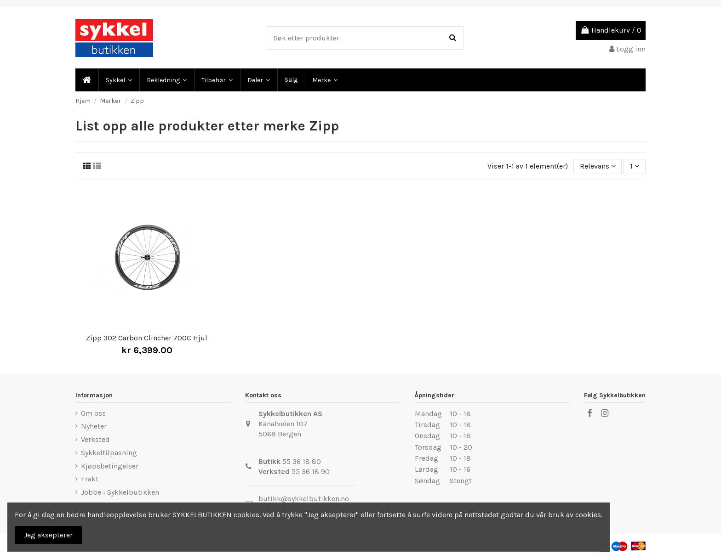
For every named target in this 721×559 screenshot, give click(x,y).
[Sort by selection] (597, 166)
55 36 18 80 (301, 461)
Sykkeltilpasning (109, 452)
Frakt (89, 478)
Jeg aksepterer (48, 535)
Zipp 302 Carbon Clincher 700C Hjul (146, 337)
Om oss (93, 413)
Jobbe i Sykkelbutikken (120, 492)
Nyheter (94, 426)
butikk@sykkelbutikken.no (303, 498)
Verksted (95, 439)
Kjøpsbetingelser (109, 466)
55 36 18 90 (311, 471)
